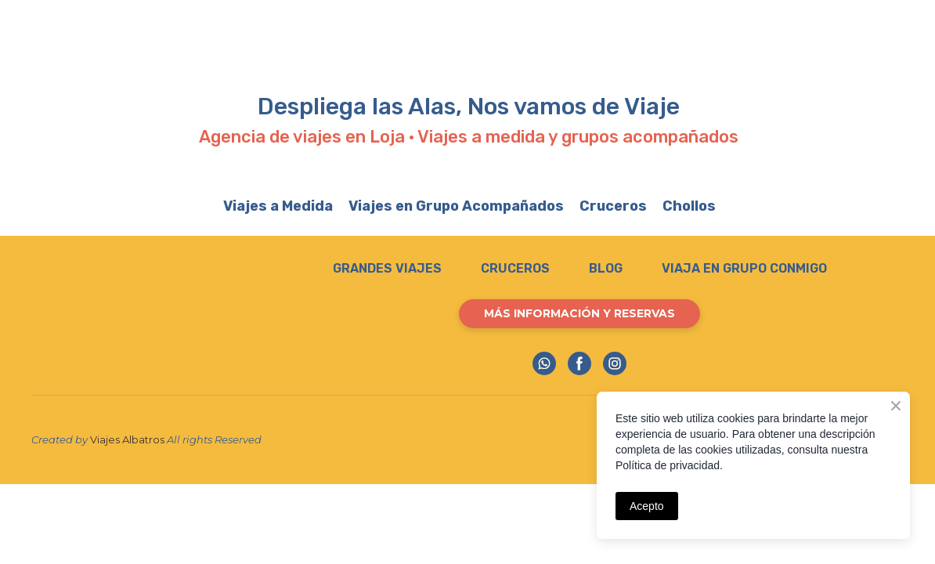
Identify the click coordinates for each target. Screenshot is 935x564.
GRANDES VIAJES (387, 268)
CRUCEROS (515, 268)
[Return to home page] (132, 318)
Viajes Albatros (127, 439)
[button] (579, 313)
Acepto (647, 506)
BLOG (606, 268)
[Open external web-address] (453, 50)
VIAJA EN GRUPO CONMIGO (744, 268)
